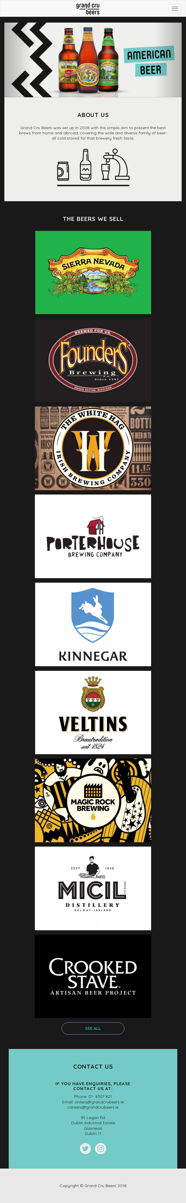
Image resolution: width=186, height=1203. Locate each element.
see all (93, 1028)
